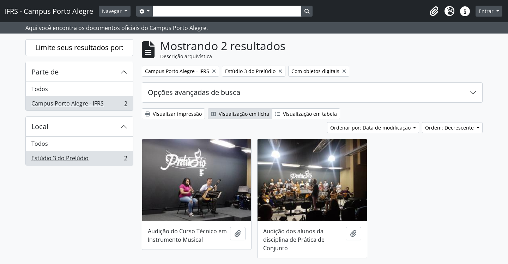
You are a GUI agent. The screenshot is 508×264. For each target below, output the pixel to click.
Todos (39, 89)
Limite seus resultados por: (79, 47)
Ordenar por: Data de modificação (371, 127)
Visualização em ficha (240, 113)
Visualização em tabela (306, 113)
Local (39, 126)
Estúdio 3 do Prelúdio (79, 159)
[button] (434, 11)
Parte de (45, 72)
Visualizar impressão (173, 113)
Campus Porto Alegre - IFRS (79, 104)
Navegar (112, 11)
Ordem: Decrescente (450, 127)
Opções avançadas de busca (194, 92)
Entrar (487, 11)
